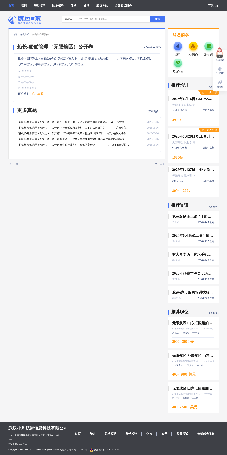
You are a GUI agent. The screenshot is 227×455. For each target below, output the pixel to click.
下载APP (213, 5)
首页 (11, 5)
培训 (24, 5)
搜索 (157, 19)
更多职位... (214, 313)
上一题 (14, 164)
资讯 (86, 5)
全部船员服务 (123, 5)
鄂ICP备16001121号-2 (79, 449)
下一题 (159, 164)
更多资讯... (214, 206)
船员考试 (102, 5)
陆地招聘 (58, 5)
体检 (73, 5)
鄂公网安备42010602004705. (105, 449)
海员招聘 (39, 5)
